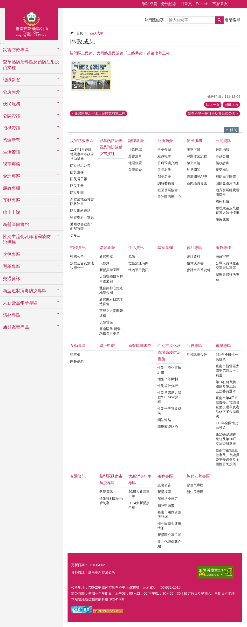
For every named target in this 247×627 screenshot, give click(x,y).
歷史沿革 (135, 156)
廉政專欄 (223, 248)
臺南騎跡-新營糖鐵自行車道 (110, 331)
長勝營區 (106, 322)
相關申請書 (166, 505)
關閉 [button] (233, 130)
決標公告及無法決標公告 (82, 265)
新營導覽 (106, 256)
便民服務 (194, 141)
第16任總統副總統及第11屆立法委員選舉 (226, 386)
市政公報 (222, 156)
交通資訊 (11, 278)
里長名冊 (164, 170)
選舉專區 (223, 346)
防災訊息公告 (80, 165)
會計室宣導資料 (198, 270)
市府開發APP (197, 176)
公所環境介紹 (168, 163)
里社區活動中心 (169, 197)
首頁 (79, 33)
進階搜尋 (232, 20)
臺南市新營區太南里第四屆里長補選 (227, 370)
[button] (91, 76)
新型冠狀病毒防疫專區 (111, 479)
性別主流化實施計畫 (169, 370)
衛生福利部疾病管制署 (111, 500)
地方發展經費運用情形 (227, 192)
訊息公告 (164, 485)
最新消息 (222, 149)
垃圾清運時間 (138, 263)
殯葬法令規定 (168, 498)
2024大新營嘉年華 (139, 505)
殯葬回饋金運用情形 (169, 525)
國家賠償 (222, 201)
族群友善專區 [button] (16, 326)
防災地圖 (77, 192)
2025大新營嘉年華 (139, 494)
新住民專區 (195, 492)
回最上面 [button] (231, 104)
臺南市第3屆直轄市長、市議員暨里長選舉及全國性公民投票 (227, 457)
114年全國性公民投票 (227, 357)
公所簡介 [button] (11, 91)
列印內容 (237, 41)
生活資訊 (136, 248)
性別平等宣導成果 (169, 411)
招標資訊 (78, 248)
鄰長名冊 (164, 176)
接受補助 (222, 170)
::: (5, 3)
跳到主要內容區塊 (2, 2)
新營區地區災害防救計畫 (82, 201)
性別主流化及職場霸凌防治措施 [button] (27, 239)
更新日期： (79, 565)
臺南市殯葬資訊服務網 (169, 514)
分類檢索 (169, 4)
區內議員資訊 (197, 183)
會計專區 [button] (11, 176)
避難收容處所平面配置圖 (82, 226)
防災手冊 (77, 186)
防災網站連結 (80, 210)
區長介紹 (164, 149)
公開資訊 (223, 141)
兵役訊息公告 (197, 355)
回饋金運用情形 (227, 183)
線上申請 (193, 163)
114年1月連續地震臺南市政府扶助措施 (82, 154)
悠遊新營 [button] (11, 140)
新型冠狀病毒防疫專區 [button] (24, 290)
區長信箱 (77, 361)
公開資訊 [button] (11, 115)
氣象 (131, 256)
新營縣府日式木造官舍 (111, 301)
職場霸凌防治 (168, 427)
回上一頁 (213, 104)
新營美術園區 (109, 270)
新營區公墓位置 (169, 535)
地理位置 (135, 163)
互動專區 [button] (11, 200)
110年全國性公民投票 (227, 425)
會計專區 (194, 248)
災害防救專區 (81, 141)
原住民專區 (195, 485)
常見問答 (193, 170)
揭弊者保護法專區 (227, 277)
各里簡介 (135, 170)
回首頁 (186, 4)
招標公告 (77, 256)
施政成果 (222, 219)
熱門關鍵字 (154, 20)
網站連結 (164, 420)
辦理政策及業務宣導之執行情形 (227, 210)
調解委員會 (166, 183)
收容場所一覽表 (82, 217)
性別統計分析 (168, 386)
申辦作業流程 (197, 156)
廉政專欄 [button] (11, 188)
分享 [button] (234, 4)
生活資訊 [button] (11, 152)
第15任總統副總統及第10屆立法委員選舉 (226, 438)
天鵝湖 (104, 263)
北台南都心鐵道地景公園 (111, 290)
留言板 (75, 355)
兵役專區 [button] (11, 254)
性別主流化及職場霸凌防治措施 (169, 352)
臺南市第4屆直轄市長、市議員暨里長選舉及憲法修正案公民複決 (227, 407)
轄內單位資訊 (138, 270)
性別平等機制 (168, 379)
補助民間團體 (226, 176)
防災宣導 (77, 172)
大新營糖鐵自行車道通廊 (111, 279)
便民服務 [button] (11, 103)
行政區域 (135, 149)
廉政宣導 (222, 256)
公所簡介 (165, 141)
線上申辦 (11, 212)
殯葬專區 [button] (11, 314)
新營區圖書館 (16, 224)
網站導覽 (149, 4)
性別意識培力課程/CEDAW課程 (169, 397)
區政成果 (96, 33)
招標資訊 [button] (11, 128)
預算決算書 (195, 263)
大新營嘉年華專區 (139, 479)
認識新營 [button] (11, 79)
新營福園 (164, 492)
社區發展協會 (168, 190)
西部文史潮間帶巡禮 (111, 313)
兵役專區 (194, 346)
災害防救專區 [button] (16, 49)
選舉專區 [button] (11, 266)
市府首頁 (220, 4)
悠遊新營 (107, 248)
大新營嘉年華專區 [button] (20, 302)
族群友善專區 (198, 476)
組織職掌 (164, 156)
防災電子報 (78, 179)
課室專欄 (11, 164)
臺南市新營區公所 (31, 23)
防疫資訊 (106, 491)
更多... (75, 235)
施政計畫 (222, 163)
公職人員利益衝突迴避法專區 (227, 265)
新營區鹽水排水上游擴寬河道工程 (100, 113)
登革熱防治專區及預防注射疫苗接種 (31, 64)
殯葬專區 (165, 476)
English (202, 4)
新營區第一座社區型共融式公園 (211, 113)
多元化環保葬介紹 (169, 544)
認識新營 (136, 141)
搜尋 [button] (219, 20)
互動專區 (78, 346)
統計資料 (193, 256)
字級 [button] (240, 4)
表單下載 (193, 149)
